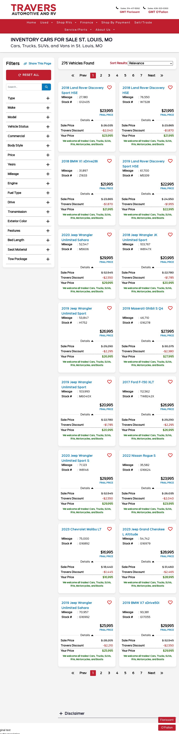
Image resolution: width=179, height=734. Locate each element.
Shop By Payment (115, 22)
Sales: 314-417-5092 (121, 8)
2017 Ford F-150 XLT (141, 382)
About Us (104, 29)
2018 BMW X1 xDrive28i (83, 161)
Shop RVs (65, 22)
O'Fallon (167, 727)
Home (31, 22)
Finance (87, 22)
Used (45, 22)
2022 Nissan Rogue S (142, 456)
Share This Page (37, 63)
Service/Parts (76, 29)
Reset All (28, 75)
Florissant (167, 719)
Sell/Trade (143, 22)
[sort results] (150, 63)
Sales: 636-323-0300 (153, 8)
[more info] (86, 82)
